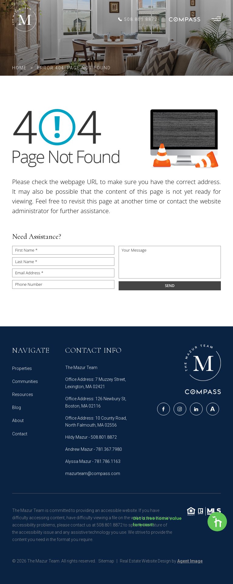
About (18, 420)
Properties (22, 368)
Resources (22, 394)
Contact (19, 433)
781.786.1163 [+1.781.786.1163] (107, 461)
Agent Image (190, 561)
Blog (16, 407)
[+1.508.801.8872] (137, 19)
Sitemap (106, 561)
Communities (25, 381)
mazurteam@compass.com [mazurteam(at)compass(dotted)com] (92, 473)
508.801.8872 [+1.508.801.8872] (104, 437)
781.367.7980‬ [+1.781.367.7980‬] (109, 449)
